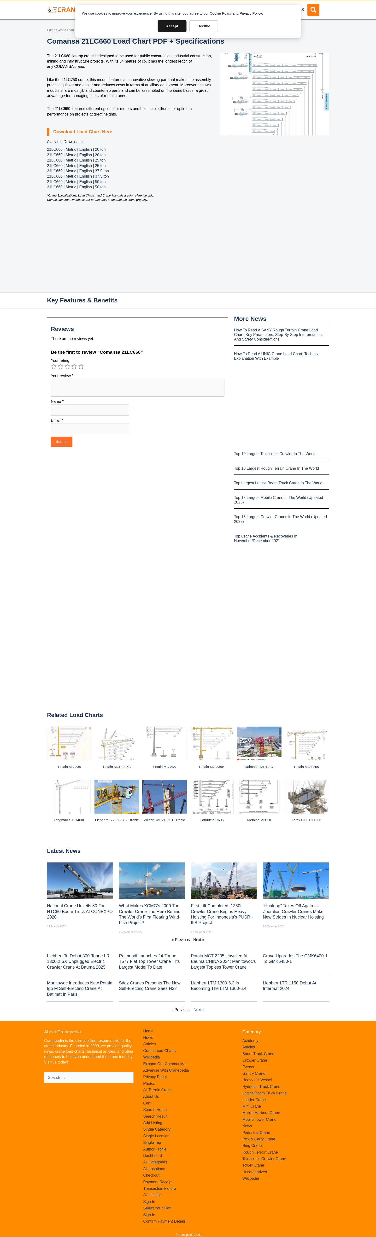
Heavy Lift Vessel (257, 1080)
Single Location (156, 1136)
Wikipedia (151, 1057)
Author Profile (154, 1149)
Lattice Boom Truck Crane (264, 1093)
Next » (198, 940)
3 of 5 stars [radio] (67, 366)
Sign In (149, 1202)
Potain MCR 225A (117, 767)
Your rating (60, 360)
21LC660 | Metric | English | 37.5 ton (78, 171)
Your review (62, 376)
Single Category (156, 1129)
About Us (151, 1096)
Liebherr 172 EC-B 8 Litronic (117, 820)
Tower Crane (253, 1165)
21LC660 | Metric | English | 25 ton (76, 160)
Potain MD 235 (69, 767)
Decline (203, 26)
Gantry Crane (253, 1073)
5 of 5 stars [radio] (81, 366)
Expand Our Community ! (164, 1064)
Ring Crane (252, 1146)
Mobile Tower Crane (259, 1119)
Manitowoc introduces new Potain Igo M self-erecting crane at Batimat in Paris (79, 989)
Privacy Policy (251, 13)
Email (57, 420)
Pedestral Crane (256, 1133)
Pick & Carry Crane (258, 1139)
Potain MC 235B (211, 767)
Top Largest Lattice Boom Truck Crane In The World (278, 483)
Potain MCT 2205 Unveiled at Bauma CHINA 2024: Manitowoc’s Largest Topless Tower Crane (223, 962)
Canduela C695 (212, 820)
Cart (146, 1103)
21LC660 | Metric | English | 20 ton (76, 149)
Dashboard (152, 1156)
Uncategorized (254, 1172)
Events (248, 1067)
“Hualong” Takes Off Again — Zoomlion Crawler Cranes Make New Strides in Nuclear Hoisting (293, 911)
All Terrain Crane (157, 1090)
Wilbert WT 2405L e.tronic (164, 820)
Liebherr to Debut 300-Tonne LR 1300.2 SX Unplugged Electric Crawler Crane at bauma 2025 (78, 962)
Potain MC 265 (164, 767)
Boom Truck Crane (258, 1054)
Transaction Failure (159, 1188)
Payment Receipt (157, 1182)
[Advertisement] (274, 175)
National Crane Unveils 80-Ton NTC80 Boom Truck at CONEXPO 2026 (80, 911)
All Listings (152, 1195)
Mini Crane (251, 1106)
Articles (149, 1044)
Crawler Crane (254, 1060)
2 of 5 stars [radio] (60, 366)
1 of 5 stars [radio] (54, 366)
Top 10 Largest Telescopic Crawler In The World (275, 454)
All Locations (154, 1169)
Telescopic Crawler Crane (264, 1159)
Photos (149, 1083)
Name (57, 401)
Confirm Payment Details (164, 1221)
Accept (172, 26)
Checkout (151, 1175)
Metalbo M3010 (259, 820)
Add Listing (152, 1123)
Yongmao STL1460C (69, 820)
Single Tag (152, 1142)
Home (51, 30)
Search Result (155, 1116)
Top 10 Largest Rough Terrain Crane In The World (276, 468)
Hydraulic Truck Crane (261, 1087)
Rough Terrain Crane (260, 1152)
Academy (250, 1041)
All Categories (155, 1162)
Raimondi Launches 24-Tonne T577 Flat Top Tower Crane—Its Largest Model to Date (149, 962)
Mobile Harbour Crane (261, 1113)
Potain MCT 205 (306, 767)
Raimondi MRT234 (259, 767)
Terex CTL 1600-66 (306, 820)
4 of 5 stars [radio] (74, 366)
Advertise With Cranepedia (166, 1070)
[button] (313, 10)
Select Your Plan (157, 1208)
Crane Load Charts (71, 30)
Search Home (155, 1110)
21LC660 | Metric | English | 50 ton (76, 182)
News (148, 1037)
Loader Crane (254, 1100)
